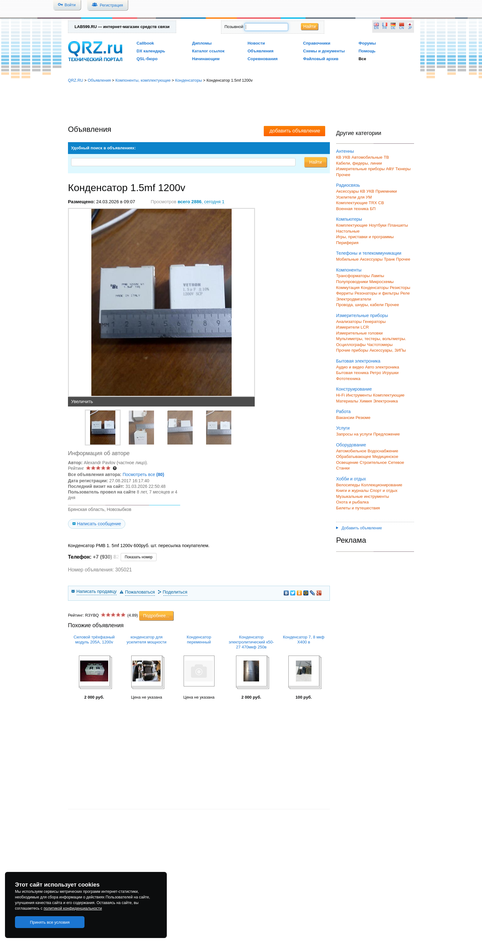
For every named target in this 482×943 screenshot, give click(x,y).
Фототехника (348, 378)
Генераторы (374, 321)
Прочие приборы (352, 350)
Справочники (316, 43)
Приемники (386, 191)
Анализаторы (349, 321)
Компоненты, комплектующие (143, 80)
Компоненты (348, 269)
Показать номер (138, 557)
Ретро (375, 372)
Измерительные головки (359, 333)
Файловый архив (320, 58)
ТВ (386, 157)
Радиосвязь (348, 185)
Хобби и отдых (351, 478)
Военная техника (352, 208)
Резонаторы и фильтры (376, 293)
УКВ (346, 157)
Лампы (377, 275)
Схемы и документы (324, 51)
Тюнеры (403, 168)
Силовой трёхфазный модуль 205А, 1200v (94, 639)
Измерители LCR (352, 327)
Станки (342, 468)
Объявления (260, 51)
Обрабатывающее (353, 456)
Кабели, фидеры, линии (359, 163)
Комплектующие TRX (356, 202)
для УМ (365, 197)
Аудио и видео (350, 367)
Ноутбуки (378, 225)
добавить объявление (294, 130)
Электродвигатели (353, 299)
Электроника (385, 401)
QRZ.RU (75, 80)
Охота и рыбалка (352, 502)
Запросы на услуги (354, 434)
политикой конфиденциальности (73, 908)
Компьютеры (349, 219)
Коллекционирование (381, 485)
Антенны (345, 151)
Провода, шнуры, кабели (359, 304)
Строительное (373, 462)
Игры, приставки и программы (365, 236)
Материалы (347, 401)
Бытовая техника (352, 372)
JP (410, 28)
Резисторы (400, 287)
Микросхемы (381, 281)
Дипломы (202, 43)
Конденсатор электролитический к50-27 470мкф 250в (251, 642)
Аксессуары (347, 191)
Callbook (145, 43)
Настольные (347, 231)
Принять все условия (50, 922)
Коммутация (348, 287)
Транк (389, 259)
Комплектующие (352, 225)
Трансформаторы (353, 275)
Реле (405, 293)
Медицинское (385, 456)
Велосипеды (348, 485)
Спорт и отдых (384, 490)
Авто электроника (382, 367)
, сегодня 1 (201, 201)
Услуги (342, 428)
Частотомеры (380, 344)
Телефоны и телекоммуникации (368, 253)
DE (393, 28)
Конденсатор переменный (199, 639)
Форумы (367, 43)
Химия (365, 401)
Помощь (367, 51)
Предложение (386, 434)
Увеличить (82, 401)
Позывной (233, 26)
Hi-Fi (340, 395)
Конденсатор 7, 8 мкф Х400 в (303, 639)
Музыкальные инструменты (362, 496)
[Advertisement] (241, 104)
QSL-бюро (147, 58)
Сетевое (396, 462)
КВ (338, 157)
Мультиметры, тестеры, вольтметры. (371, 338)
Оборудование (351, 444)
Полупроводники (352, 281)
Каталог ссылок (208, 51)
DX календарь (151, 51)
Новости (256, 43)
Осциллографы (351, 344)
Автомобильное (351, 451)
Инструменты (359, 395)
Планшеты (398, 225)
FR (385, 28)
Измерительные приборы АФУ (365, 168)
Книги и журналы (352, 490)
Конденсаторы (188, 80)
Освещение (347, 462)
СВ (381, 202)
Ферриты (344, 293)
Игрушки (390, 372)
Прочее (343, 174)
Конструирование (354, 389)
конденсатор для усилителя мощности (146, 639)
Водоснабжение (383, 451)
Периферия (347, 242)
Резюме (362, 417)
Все (362, 58)
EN (376, 28)
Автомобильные (367, 157)
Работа (343, 411)
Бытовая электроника (358, 360)
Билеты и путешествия (358, 508)
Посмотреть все (143, 474)
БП (372, 208)
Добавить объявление (359, 528)
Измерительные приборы (362, 315)
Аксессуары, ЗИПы (387, 350)
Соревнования (263, 58)
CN (401, 28)
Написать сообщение (99, 523)
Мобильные (347, 259)
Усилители (346, 197)
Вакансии (345, 417)
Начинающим (205, 58)
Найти (309, 26)
